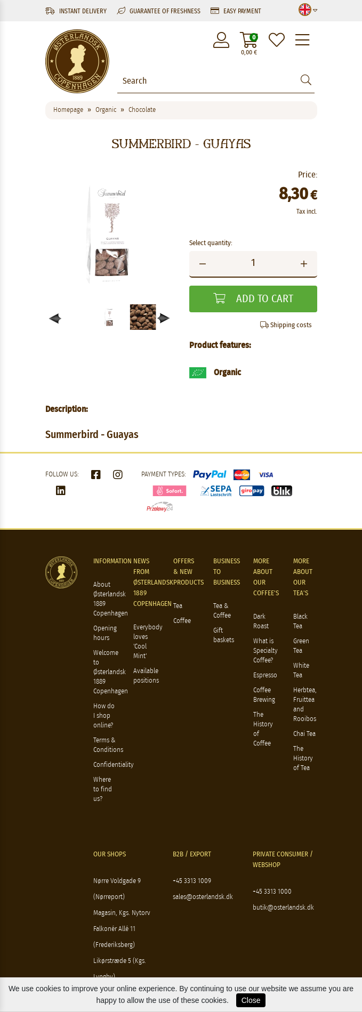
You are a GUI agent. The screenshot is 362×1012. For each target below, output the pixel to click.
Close (251, 1000)
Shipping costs (286, 325)
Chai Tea (304, 734)
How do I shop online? (104, 716)
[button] (164, 318)
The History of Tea (303, 759)
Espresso (265, 675)
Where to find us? (102, 789)
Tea (177, 606)
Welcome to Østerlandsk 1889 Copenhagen (110, 672)
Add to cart (253, 298)
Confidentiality (113, 765)
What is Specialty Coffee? (265, 651)
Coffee (182, 621)
